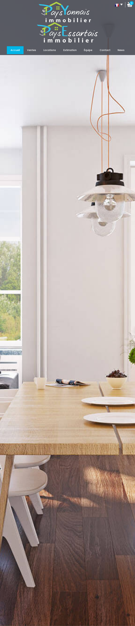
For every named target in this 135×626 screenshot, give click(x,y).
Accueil (15, 50)
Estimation (70, 50)
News (121, 50)
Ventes (31, 50)
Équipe (88, 50)
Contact (105, 50)
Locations (49, 50)
